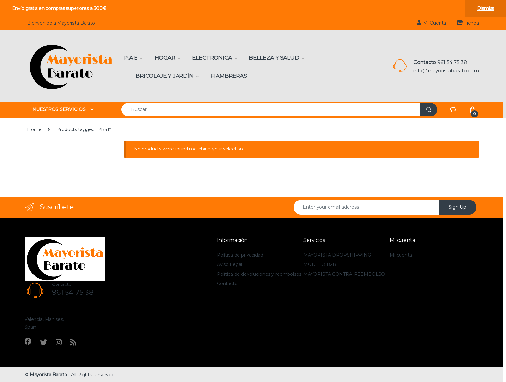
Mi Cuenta (431, 23)
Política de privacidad (240, 255)
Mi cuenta (401, 255)
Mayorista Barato (48, 374)
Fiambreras (228, 76)
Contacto (227, 283)
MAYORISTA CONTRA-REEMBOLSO (344, 274)
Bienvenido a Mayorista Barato (61, 23)
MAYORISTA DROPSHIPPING (337, 255)
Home (34, 129)
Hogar (165, 58)
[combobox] (271, 109)
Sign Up (457, 207)
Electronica (212, 58)
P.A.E (130, 58)
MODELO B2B (319, 264)
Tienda (468, 23)
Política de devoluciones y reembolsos (259, 274)
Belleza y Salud (274, 58)
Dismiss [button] (485, 8)
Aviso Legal (229, 264)
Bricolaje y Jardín (164, 76)
